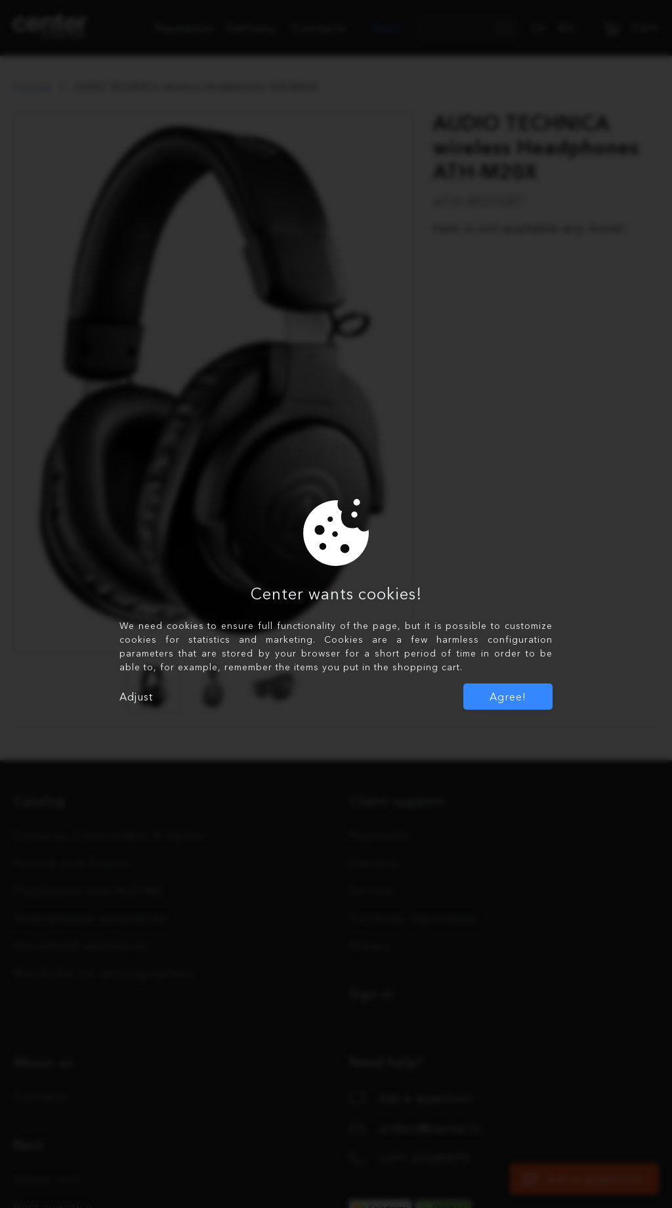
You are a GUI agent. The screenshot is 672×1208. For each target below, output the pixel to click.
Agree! (508, 696)
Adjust (136, 696)
